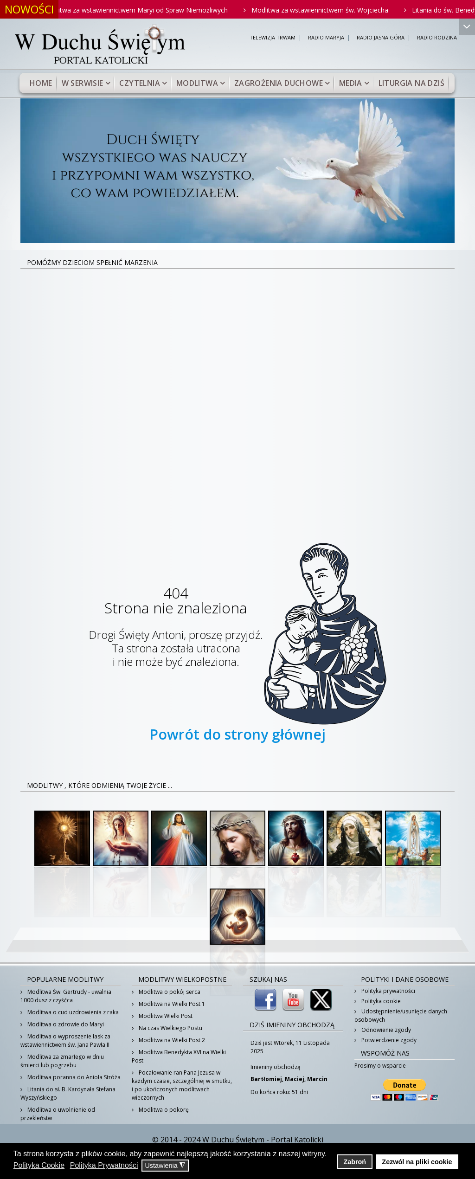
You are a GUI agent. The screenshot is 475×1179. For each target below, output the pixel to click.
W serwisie (82, 83)
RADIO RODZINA (437, 38)
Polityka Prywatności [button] (104, 1165)
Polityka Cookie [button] (38, 1165)
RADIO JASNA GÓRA (380, 38)
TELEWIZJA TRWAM (272, 38)
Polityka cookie (380, 1001)
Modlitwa (197, 83)
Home (41, 83)
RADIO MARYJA (326, 38)
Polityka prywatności (387, 991)
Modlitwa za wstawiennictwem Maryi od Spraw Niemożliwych (142, 10)
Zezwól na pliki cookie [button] (417, 1162)
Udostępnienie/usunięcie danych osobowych (400, 1015)
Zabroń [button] (354, 1162)
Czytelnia (139, 83)
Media (350, 83)
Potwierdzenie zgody (388, 1040)
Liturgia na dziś (411, 83)
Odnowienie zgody (385, 1030)
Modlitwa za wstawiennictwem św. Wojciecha (326, 10)
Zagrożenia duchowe (278, 83)
